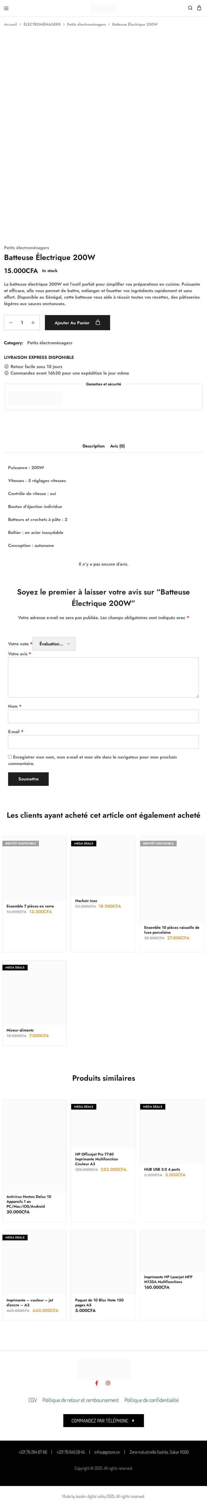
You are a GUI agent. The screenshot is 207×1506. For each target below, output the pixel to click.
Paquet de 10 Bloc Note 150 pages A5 (99, 1302)
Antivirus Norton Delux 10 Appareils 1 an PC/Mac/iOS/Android (28, 1201)
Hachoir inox (86, 900)
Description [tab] (94, 446)
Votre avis (19, 654)
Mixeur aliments (20, 1030)
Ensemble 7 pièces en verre (30, 906)
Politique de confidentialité (151, 1399)
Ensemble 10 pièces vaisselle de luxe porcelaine (171, 930)
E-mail (15, 732)
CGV (32, 1399)
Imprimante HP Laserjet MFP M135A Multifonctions (168, 1279)
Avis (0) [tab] (117, 446)
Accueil (10, 24)
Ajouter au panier (78, 322)
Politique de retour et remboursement (80, 1399)
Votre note (20, 644)
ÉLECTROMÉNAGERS (42, 24)
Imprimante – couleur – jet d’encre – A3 (29, 1302)
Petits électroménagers (86, 24)
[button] (103, 1420)
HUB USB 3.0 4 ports (162, 1169)
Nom (14, 706)
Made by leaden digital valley (84, 1496)
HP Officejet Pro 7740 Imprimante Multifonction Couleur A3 (96, 1159)
